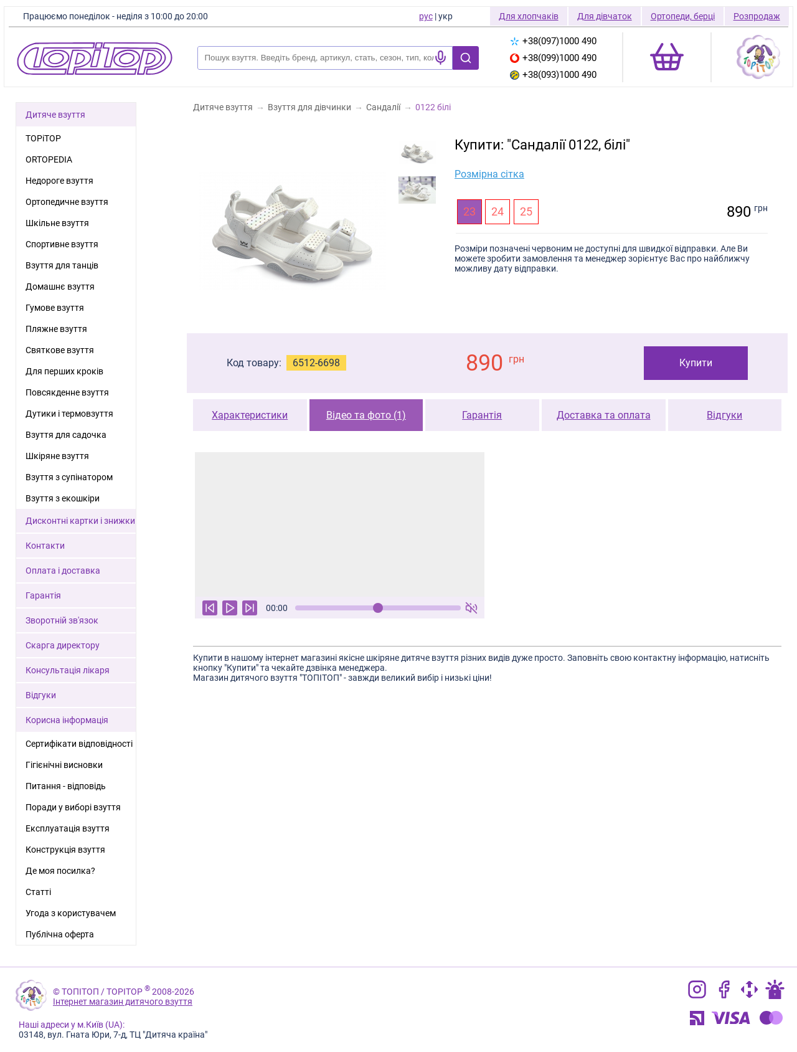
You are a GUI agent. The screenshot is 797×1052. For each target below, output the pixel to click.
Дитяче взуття (55, 115)
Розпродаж (756, 16)
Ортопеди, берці (683, 16)
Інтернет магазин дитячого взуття (122, 1002)
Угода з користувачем (71, 913)
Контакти (45, 546)
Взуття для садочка (66, 435)
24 (497, 211)
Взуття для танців (62, 265)
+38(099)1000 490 (553, 58)
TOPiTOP (43, 138)
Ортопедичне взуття (67, 202)
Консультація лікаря (68, 670)
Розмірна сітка (489, 174)
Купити (695, 363)
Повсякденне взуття (67, 392)
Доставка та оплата (604, 415)
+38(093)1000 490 (553, 74)
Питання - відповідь (66, 786)
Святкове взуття (60, 350)
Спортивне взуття (62, 244)
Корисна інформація (67, 720)
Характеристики (250, 415)
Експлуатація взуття (68, 828)
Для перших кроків (64, 371)
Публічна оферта (60, 934)
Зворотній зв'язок (62, 620)
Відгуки (724, 415)
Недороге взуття (59, 181)
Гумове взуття (55, 308)
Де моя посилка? (60, 871)
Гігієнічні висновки (64, 765)
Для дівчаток (604, 16)
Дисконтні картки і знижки (80, 521)
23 (469, 211)
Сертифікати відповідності (79, 744)
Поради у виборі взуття (73, 807)
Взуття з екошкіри (63, 498)
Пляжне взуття (56, 329)
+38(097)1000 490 (553, 41)
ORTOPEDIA (49, 159)
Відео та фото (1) (366, 415)
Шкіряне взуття (57, 456)
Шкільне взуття (57, 223)
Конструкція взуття (65, 850)
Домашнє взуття (60, 286)
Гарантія (482, 415)
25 (526, 211)
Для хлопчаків (529, 16)
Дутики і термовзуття (69, 414)
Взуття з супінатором (69, 477)
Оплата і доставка (63, 571)
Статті (38, 892)
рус (426, 16)
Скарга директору (63, 645)
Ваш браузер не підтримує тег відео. (339, 524)
